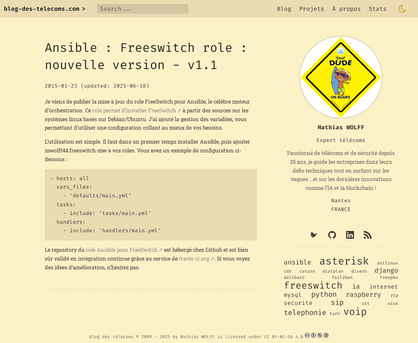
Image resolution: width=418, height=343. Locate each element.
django (386, 270)
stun (393, 303)
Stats (378, 9)
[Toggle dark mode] (402, 9)
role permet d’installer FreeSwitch (134, 110)
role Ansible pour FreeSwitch (121, 249)
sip (337, 302)
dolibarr (294, 277)
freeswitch (313, 285)
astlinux (387, 263)
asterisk (344, 261)
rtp (394, 295)
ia (356, 286)
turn (335, 313)
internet (383, 287)
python (324, 294)
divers (359, 271)
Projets (311, 9)
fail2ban (342, 277)
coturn (307, 271)
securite (298, 303)
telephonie (305, 312)
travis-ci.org (194, 258)
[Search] (142, 9)
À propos (346, 9)
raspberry (363, 294)
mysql (293, 295)
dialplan (333, 271)
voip (355, 311)
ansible (297, 262)
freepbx (389, 277)
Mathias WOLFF (198, 336)
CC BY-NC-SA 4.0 (283, 336)
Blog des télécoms (111, 336)
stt (366, 303)
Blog (284, 9)
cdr (288, 271)
